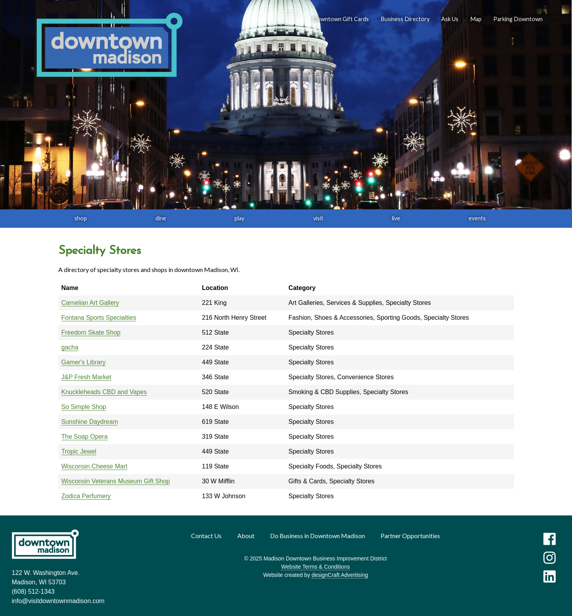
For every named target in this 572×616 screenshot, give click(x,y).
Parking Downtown (518, 19)
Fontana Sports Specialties (98, 317)
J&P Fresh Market (86, 377)
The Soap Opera (84, 436)
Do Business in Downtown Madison (317, 535)
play (239, 218)
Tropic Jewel (78, 451)
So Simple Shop (83, 406)
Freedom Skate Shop (91, 332)
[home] (109, 45)
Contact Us (206, 535)
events (477, 218)
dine (160, 218)
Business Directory (405, 19)
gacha (70, 347)
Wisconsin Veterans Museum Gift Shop (115, 481)
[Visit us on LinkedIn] (549, 576)
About (245, 535)
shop (80, 218)
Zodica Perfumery (86, 496)
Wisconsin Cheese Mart (94, 466)
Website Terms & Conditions (315, 567)
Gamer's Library (83, 362)
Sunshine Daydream (89, 421)
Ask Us (449, 19)
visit (318, 218)
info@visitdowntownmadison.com (58, 601)
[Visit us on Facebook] (549, 539)
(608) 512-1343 (33, 591)
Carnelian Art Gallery (90, 302)
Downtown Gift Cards (340, 19)
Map (476, 19)
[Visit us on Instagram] (549, 557)
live (396, 218)
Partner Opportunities (410, 535)
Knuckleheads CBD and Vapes (104, 392)
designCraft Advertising (340, 575)
